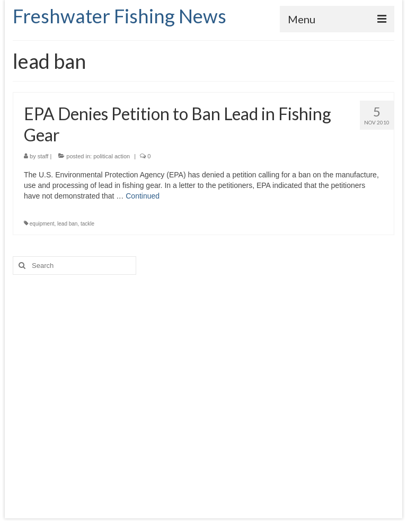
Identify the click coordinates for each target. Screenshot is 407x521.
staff (43, 156)
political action (111, 156)
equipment (42, 224)
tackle (87, 224)
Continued (143, 196)
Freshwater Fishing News (119, 16)
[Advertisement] (203, 386)
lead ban (67, 224)
